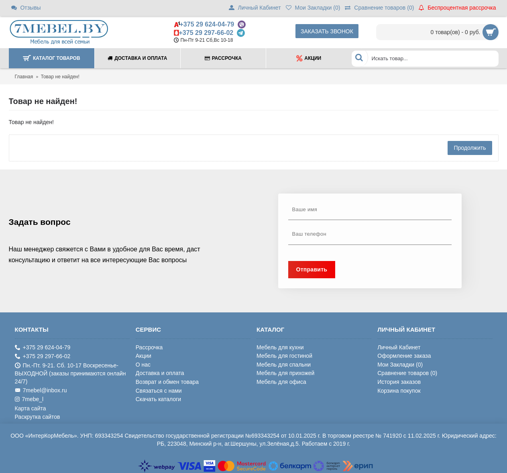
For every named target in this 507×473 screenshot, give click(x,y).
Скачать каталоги (158, 399)
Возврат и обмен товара (167, 382)
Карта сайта (30, 408)
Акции (143, 356)
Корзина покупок (398, 390)
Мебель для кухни (280, 347)
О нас (143, 364)
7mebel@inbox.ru (41, 390)
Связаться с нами (159, 390)
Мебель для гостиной (284, 356)
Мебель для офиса (281, 382)
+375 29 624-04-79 (207, 24)
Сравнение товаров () (407, 373)
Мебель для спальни (284, 364)
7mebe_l (29, 399)
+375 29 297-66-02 (206, 32)
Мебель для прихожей (285, 373)
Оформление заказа (404, 356)
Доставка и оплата (160, 373)
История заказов (399, 382)
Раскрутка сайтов (37, 417)
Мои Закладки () (400, 364)
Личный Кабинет (398, 347)
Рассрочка (149, 347)
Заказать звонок (327, 31)
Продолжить (470, 148)
